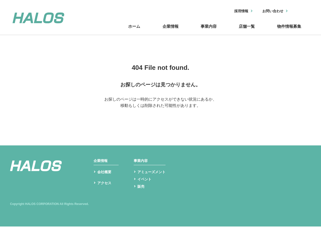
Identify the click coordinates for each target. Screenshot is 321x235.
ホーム (135, 31)
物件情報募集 (288, 31)
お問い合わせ (270, 11)
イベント (145, 186)
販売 (141, 194)
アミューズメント (153, 178)
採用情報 (235, 11)
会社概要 (105, 178)
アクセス (105, 193)
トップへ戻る (160, 114)
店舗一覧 (246, 31)
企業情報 (170, 31)
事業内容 (208, 31)
